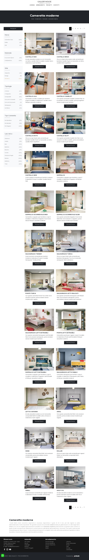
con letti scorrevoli (13, 102)
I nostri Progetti (29, 548)
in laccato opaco (13, 58)
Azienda (32, 5)
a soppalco (13, 94)
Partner (27, 546)
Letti (67, 546)
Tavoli (47, 546)
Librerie (68, 541)
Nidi (13, 45)
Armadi (68, 548)
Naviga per (13, 28)
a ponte (13, 91)
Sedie (47, 548)
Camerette (44, 19)
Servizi (26, 543)
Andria (13, 141)
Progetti (49, 5)
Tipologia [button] (8, 86)
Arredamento (40, 5)
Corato (13, 153)
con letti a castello (13, 99)
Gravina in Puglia (13, 155)
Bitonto (13, 150)
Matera (13, 158)
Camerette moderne (53, 19)
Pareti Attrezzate (71, 543)
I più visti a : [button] (9, 134)
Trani (13, 164)
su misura (13, 108)
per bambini (13, 123)
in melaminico (13, 60)
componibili (13, 97)
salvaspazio (13, 105)
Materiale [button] (8, 53)
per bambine (13, 120)
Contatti (56, 5)
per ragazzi (13, 126)
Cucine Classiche (50, 544)
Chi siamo (27, 541)
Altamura (13, 138)
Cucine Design (49, 541)
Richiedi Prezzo (39, 66)
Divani (68, 544)
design (13, 76)
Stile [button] (6, 68)
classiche (13, 73)
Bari (13, 144)
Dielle (13, 42)
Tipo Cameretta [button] (10, 115)
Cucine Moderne (50, 543)
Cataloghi (27, 544)
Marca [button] (7, 35)
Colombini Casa (13, 40)
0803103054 (9, 544)
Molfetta (13, 161)
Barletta (13, 147)
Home (32, 19)
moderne (13, 78)
